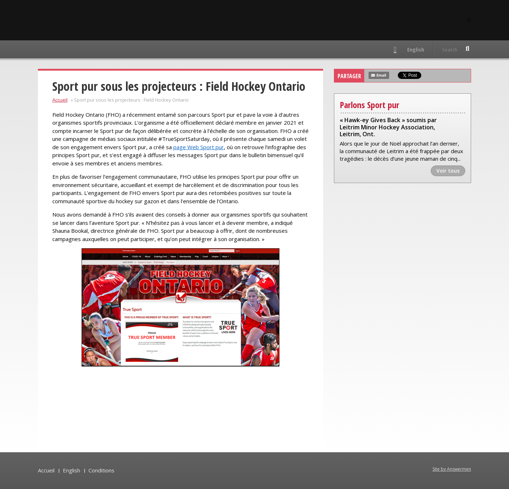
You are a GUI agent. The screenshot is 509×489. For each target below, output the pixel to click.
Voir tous (448, 170)
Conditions (101, 470)
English (415, 49)
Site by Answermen (451, 469)
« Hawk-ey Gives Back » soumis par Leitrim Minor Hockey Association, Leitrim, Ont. (388, 127)
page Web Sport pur (198, 147)
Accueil (60, 100)
